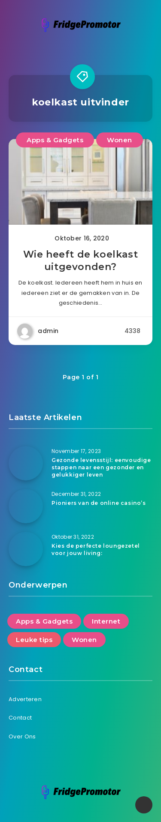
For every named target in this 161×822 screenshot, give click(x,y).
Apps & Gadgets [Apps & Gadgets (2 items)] (44, 621)
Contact (20, 718)
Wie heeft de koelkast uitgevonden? (80, 261)
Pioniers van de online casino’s (99, 503)
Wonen (119, 140)
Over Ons (22, 736)
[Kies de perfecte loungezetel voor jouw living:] (26, 549)
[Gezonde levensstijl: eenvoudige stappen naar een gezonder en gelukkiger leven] (26, 463)
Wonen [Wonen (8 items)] (84, 640)
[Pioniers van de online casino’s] (26, 506)
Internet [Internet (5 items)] (106, 621)
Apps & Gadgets (55, 140)
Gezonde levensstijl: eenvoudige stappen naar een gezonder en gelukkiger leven (101, 467)
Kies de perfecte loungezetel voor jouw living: (96, 549)
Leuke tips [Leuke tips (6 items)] (34, 640)
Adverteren (25, 699)
